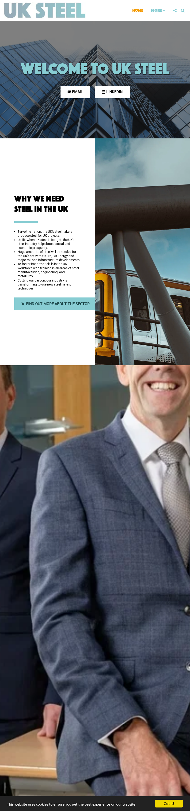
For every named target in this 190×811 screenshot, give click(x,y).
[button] (175, 10)
